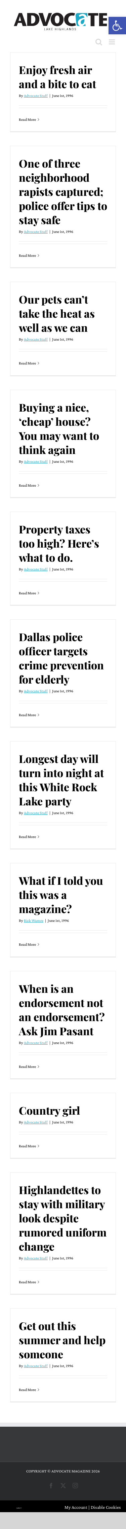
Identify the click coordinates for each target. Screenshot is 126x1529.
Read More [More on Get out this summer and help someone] (27, 1389)
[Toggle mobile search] (98, 41)
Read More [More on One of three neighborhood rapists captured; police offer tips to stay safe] (27, 255)
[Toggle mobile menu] (112, 41)
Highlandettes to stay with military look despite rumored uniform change (63, 1217)
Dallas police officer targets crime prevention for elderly (61, 657)
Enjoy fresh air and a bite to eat (57, 76)
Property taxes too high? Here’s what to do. (59, 543)
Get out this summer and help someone (62, 1339)
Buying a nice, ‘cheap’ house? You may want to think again (59, 428)
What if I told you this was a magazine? (61, 894)
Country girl (49, 1110)
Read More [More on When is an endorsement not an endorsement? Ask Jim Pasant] (27, 1066)
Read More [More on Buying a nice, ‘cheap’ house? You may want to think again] (27, 485)
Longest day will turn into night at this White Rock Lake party (61, 779)
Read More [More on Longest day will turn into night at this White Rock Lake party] (27, 836)
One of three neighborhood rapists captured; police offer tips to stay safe (63, 191)
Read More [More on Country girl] (27, 1146)
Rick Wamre (33, 920)
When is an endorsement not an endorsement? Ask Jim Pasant (62, 1009)
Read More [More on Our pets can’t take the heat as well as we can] (27, 363)
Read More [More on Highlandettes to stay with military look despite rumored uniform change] (27, 1282)
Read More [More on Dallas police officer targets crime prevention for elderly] (27, 715)
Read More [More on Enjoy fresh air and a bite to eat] (27, 119)
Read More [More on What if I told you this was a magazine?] (27, 944)
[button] (117, 25)
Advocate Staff (36, 95)
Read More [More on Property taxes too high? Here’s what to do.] (27, 593)
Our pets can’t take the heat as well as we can (57, 313)
